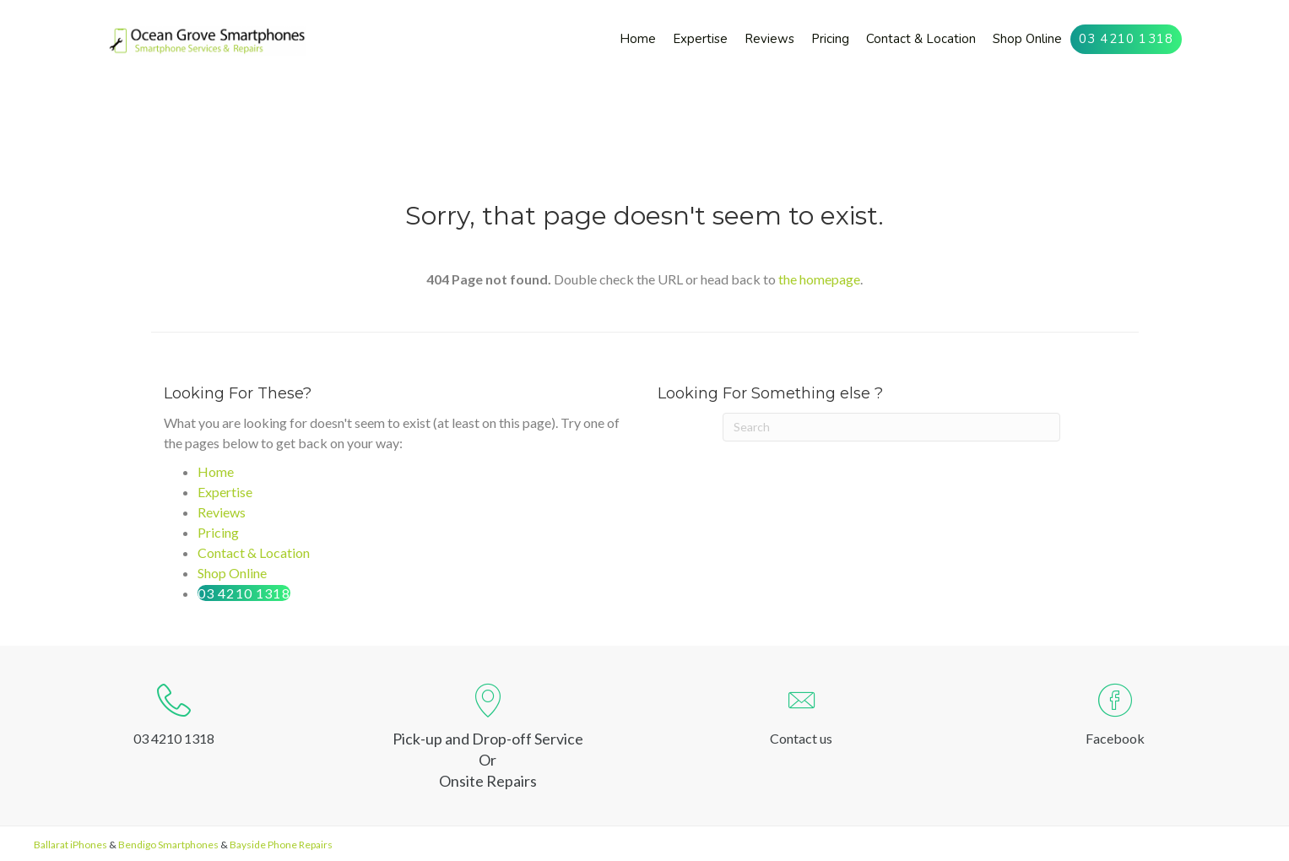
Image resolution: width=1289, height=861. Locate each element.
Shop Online (232, 573)
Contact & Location (254, 552)
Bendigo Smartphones (168, 844)
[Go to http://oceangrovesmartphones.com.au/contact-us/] (802, 718)
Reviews (222, 512)
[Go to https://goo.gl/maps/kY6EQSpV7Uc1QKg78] (488, 736)
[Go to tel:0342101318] (174, 718)
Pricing (218, 532)
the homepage (819, 279)
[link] (637, 39)
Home (216, 471)
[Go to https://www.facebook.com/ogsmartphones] (1115, 718)
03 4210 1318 (244, 593)
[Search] (891, 427)
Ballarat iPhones (70, 844)
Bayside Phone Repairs (281, 844)
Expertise (225, 492)
